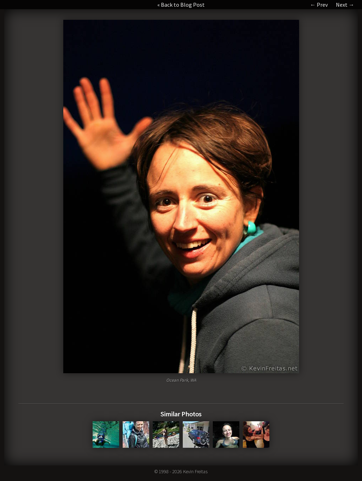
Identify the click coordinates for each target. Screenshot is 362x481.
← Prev (319, 4)
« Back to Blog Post (181, 4)
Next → (345, 4)
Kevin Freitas (195, 471)
